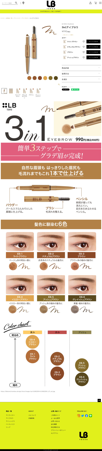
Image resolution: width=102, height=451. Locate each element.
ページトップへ (99, 400)
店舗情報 (31, 418)
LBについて (32, 415)
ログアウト (54, 433)
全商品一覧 (9, 18)
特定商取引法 (55, 427)
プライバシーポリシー (58, 430)
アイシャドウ (10, 421)
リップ (8, 427)
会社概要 (54, 424)
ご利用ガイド (55, 415)
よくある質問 (55, 418)
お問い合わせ (55, 421)
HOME (2, 18)
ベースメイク (10, 424)
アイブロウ (25, 18)
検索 (16, 4)
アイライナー (10, 415)
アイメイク (17, 18)
